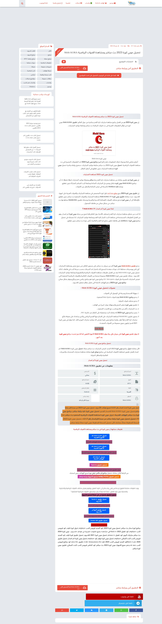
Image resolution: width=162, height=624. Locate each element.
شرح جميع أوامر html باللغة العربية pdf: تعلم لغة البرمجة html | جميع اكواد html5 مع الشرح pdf (32, 100)
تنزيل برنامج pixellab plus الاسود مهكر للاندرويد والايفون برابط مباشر (32, 252)
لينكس (33, 73)
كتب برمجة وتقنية (45, 73)
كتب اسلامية (31, 69)
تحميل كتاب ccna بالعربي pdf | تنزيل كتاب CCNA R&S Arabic (31, 136)
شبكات (78, 3)
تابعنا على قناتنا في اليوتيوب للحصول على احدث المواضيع (98, 72)
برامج (49, 53)
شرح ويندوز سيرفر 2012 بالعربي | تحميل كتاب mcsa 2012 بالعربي (32, 124)
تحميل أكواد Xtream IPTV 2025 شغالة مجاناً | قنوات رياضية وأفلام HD (32, 201)
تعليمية (68, 3)
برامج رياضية (58, 3)
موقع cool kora (113, 189)
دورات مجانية (31, 61)
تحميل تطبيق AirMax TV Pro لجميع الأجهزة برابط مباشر (99, 472)
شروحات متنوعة (46, 65)
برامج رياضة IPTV (136, 44)
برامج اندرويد (31, 53)
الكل (50, 49)
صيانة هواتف (47, 69)
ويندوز (112, 3)
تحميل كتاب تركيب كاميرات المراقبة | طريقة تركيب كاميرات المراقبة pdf (32, 172)
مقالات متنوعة (46, 77)
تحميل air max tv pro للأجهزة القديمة (99, 433)
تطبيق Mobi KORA (129, 262)
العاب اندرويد (31, 49)
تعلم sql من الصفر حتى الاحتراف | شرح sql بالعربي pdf (31, 184)
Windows (32, 85)
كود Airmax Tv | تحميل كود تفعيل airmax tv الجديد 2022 (32, 259)
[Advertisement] (81, 24)
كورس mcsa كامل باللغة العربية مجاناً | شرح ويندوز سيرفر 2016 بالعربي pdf (33, 208)
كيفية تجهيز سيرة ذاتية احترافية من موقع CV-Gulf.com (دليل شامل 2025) (32, 223)
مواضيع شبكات (30, 77)
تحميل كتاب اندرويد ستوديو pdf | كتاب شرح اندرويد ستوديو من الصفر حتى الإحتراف (32, 160)
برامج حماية (47, 57)
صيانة (33, 65)
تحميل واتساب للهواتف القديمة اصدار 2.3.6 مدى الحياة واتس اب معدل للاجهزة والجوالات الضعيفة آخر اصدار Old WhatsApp (32, 245)
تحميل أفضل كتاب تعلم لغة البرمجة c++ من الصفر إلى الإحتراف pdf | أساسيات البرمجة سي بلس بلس (32, 148)
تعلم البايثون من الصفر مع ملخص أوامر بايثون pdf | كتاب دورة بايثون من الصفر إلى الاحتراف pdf (31, 112)
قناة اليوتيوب (43, 3)
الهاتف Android (101, 3)
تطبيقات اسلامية (46, 61)
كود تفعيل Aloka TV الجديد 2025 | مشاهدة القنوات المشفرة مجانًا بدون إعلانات (32, 266)
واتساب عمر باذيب (29, 81)
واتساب (88, 3)
